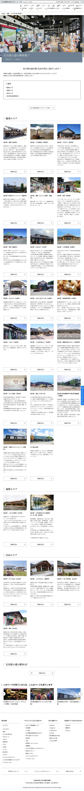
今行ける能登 (24, 9)
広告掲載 (28, 728)
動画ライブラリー (30, 753)
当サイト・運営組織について (32, 725)
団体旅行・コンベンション (32, 743)
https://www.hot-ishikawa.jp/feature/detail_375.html (69, 696)
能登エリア (10, 87)
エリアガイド (40, 9)
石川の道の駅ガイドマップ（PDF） (40, 108)
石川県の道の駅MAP (13, 96)
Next (80, 694)
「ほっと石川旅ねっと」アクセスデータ (35, 748)
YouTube (51, 733)
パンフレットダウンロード (9, 757)
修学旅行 (28, 738)
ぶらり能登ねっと (67, 9)
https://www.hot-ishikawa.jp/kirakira (15, 696)
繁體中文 (67, 728)
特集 (20, 6)
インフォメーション (7, 762)
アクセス (64, 6)
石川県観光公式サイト (10, 8)
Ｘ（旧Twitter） (53, 730)
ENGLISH (67, 725)
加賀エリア (10, 90)
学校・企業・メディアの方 (64, 1)
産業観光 (28, 746)
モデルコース (26, 6)
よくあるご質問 (71, 6)
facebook (52, 725)
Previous (4, 694)
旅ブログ (32, 9)
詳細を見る (13, 172)
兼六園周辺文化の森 (77, 9)
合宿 (27, 740)
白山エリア (10, 93)
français (67, 730)
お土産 (54, 6)
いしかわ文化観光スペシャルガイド (53, 9)
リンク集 (28, 730)
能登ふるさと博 (53, 738)
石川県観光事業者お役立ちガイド (34, 733)
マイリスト (80, 6)
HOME (3, 13)
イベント (43, 6)
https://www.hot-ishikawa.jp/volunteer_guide (42, 696)
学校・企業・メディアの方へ (32, 735)
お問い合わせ (70, 771)
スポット (32, 6)
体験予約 (38, 6)
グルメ (49, 6)
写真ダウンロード (30, 751)
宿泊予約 (59, 6)
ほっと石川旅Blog (7, 734)
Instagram (52, 728)
